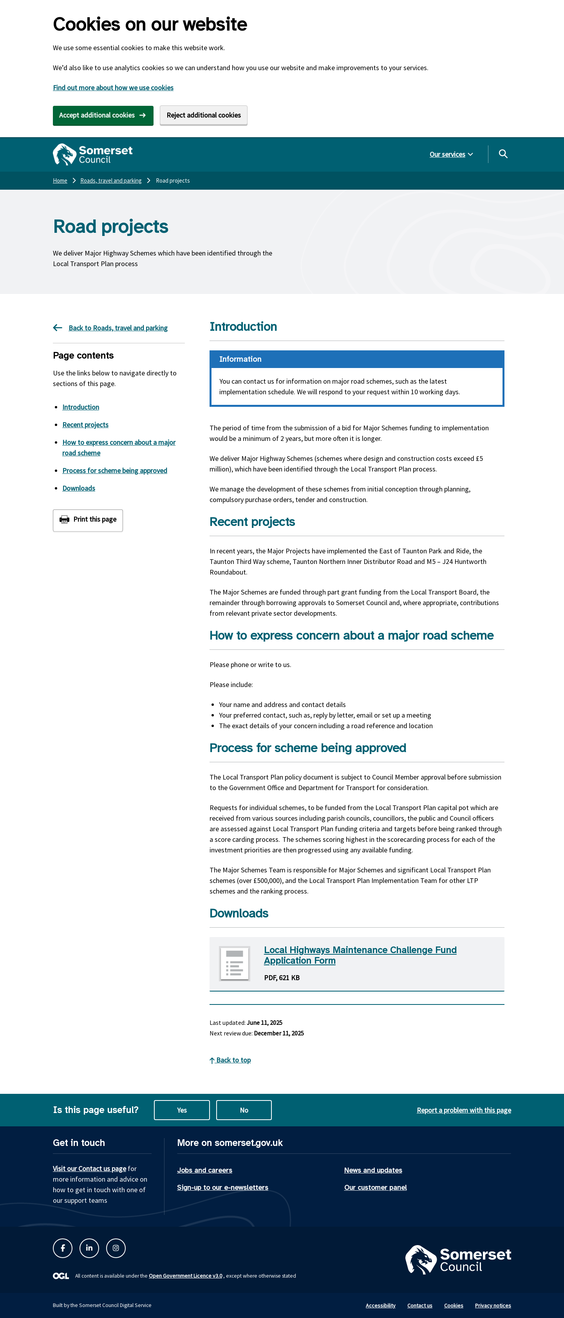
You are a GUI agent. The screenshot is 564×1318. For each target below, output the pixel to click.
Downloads (78, 488)
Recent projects (85, 424)
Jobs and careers (204, 1170)
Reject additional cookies (203, 115)
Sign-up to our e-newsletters (222, 1187)
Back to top (230, 1059)
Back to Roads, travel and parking (110, 327)
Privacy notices (493, 1305)
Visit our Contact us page (89, 1168)
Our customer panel (375, 1187)
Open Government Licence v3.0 (185, 1275)
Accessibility (381, 1305)
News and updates (373, 1170)
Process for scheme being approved (114, 470)
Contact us (419, 1305)
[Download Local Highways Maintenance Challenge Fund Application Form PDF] (357, 964)
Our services (447, 154)
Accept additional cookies (97, 115)
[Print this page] (88, 520)
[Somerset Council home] (92, 154)
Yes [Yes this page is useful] (182, 1110)
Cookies (453, 1305)
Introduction (80, 407)
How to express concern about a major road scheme (118, 447)
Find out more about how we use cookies (113, 87)
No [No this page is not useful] (244, 1110)
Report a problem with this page (464, 1110)
